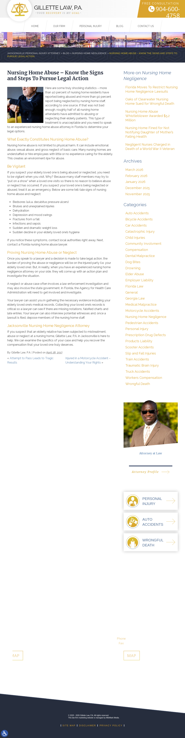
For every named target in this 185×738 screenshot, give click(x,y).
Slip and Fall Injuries (140, 353)
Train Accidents (137, 359)
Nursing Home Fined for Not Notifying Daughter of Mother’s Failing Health (149, 132)
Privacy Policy (111, 725)
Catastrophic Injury (140, 231)
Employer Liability (139, 280)
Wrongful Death (137, 384)
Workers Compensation (143, 378)
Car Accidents (136, 225)
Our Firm (59, 23)
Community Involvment (143, 243)
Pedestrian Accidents (141, 323)
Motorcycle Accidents (142, 311)
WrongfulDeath (153, 542)
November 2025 (137, 194)
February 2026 (136, 176)
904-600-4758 (162, 12)
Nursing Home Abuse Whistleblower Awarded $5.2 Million (147, 116)
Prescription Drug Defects (145, 335)
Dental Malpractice (140, 256)
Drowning (132, 268)
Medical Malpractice (141, 304)
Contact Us (146, 23)
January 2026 (135, 182)
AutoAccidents (152, 521)
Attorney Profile (145, 472)
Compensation (136, 250)
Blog (119, 23)
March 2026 (134, 170)
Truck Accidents (137, 371)
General (131, 292)
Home (35, 23)
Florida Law (134, 286)
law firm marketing (79, 718)
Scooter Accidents (139, 347)
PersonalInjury (152, 501)
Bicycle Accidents (139, 219)
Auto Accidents (137, 213)
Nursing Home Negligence (89, 53)
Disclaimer (87, 725)
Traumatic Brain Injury (142, 365)
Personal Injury (90, 23)
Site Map (69, 725)
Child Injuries (135, 238)
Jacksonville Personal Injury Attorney (33, 53)
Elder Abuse (134, 274)
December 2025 (137, 188)
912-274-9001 (126, 638)
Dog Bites (132, 262)
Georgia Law (135, 298)
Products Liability (138, 341)
